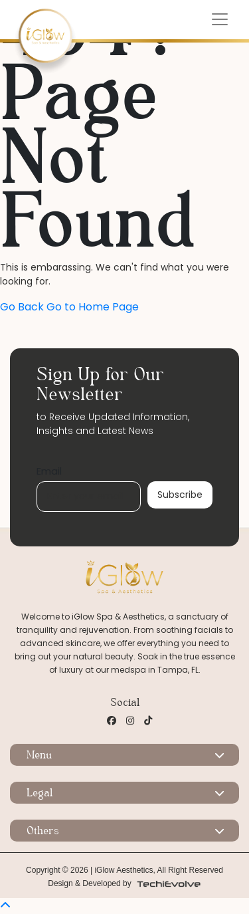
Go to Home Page (92, 306)
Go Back (22, 306)
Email (49, 471)
